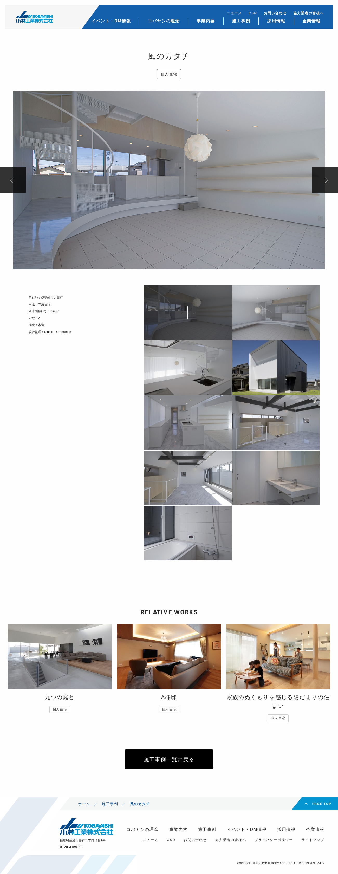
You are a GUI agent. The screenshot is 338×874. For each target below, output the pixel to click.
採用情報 (276, 21)
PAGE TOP (322, 804)
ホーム (84, 804)
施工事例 (241, 21)
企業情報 (311, 21)
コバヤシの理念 (164, 21)
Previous (13, 180)
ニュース (234, 13)
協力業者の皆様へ (308, 13)
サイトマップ (312, 840)
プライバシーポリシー (274, 840)
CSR (253, 13)
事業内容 (206, 21)
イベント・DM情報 (111, 21)
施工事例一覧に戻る (169, 759)
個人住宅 (169, 74)
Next (325, 180)
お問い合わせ (275, 13)
